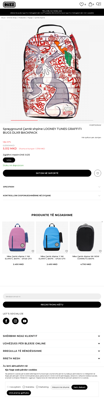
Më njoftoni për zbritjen (91, 137)
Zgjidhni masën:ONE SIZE (16, 155)
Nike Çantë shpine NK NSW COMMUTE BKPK (85, 257)
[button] (97, 173)
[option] (52, 12)
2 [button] (52, 120)
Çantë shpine (40, 18)
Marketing (44, 387)
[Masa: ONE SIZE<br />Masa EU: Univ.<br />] (8, 160)
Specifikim (50, 187)
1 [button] (24, 120)
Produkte (22, 18)
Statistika (29, 387)
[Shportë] (90, 5)
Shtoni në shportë (47, 173)
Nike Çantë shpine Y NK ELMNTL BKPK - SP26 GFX (18, 257)
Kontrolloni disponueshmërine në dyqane (50, 195)
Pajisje (30, 18)
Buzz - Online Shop (9, 18)
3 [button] (79, 120)
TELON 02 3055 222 (52, 11)
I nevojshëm (15, 387)
